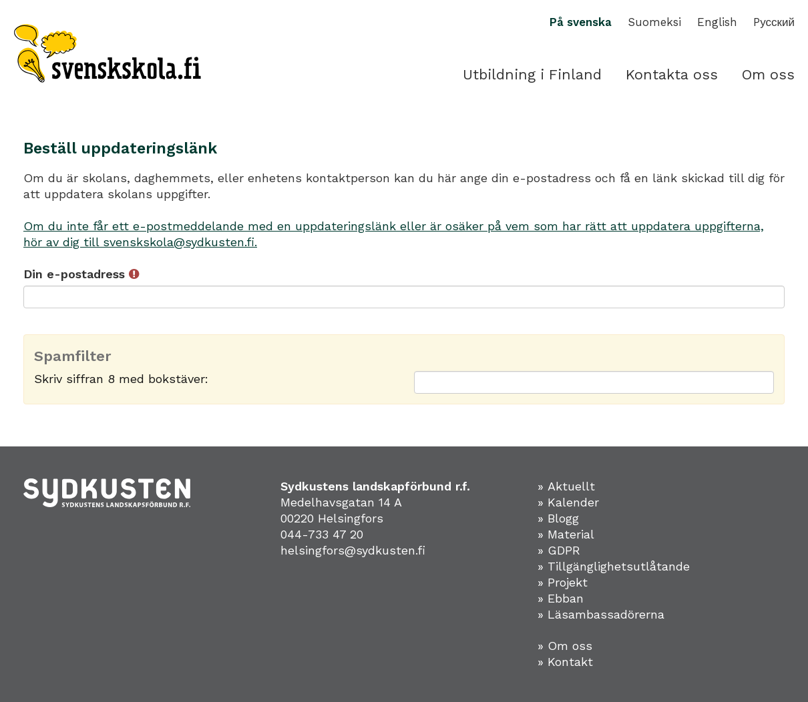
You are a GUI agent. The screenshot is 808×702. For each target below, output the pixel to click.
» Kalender (568, 502)
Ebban (566, 598)
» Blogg (558, 518)
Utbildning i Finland (532, 74)
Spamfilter (73, 356)
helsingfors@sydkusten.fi (352, 550)
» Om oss (565, 646)
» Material (566, 534)
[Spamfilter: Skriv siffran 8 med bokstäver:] (594, 382)
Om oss (768, 74)
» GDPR (559, 550)
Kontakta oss (672, 74)
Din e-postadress (81, 274)
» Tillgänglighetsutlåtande (614, 566)
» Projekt (563, 582)
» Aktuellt (566, 486)
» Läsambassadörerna (601, 614)
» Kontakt (565, 662)
